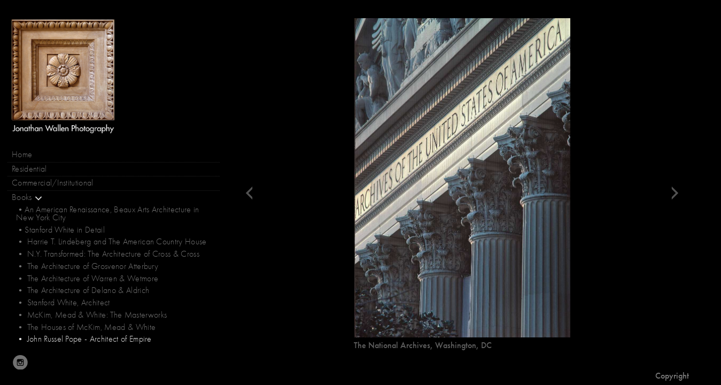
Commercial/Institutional (53, 183)
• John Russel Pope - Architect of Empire (84, 339)
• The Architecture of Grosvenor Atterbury (87, 266)
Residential (29, 169)
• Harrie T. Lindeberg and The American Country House (111, 242)
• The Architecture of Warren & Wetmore (87, 278)
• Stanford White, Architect (63, 302)
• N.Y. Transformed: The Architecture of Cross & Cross (107, 254)
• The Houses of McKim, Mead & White (86, 327)
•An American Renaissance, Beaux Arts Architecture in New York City (107, 213)
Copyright (672, 376)
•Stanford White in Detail (60, 230)
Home (22, 154)
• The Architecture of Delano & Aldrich (82, 290)
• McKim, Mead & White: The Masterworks (91, 315)
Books (27, 197)
